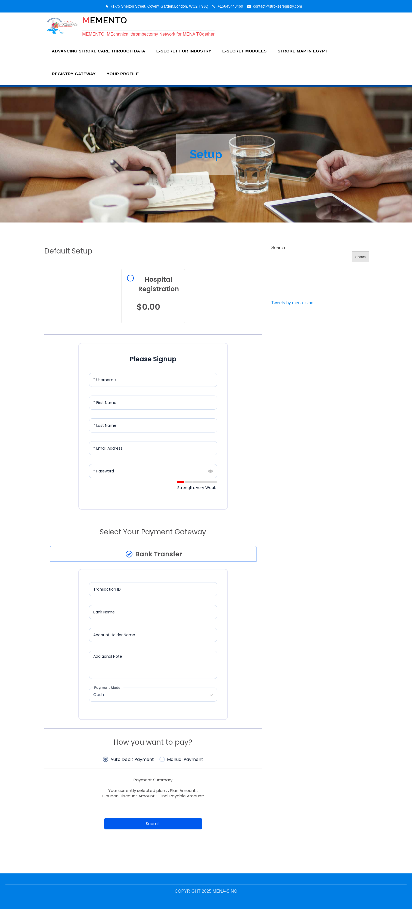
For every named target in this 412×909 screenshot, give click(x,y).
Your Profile (123, 73)
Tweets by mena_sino (292, 302)
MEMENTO (104, 20)
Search (278, 247)
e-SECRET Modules (244, 50)
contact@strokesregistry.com (277, 6)
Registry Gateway (74, 73)
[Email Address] (153, 448)
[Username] (153, 379)
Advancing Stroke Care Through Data (98, 50)
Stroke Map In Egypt (302, 50)
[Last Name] (153, 425)
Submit (153, 823)
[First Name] (153, 402)
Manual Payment (185, 759)
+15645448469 (230, 6)
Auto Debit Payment (132, 759)
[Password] (153, 471)
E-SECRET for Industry (183, 50)
